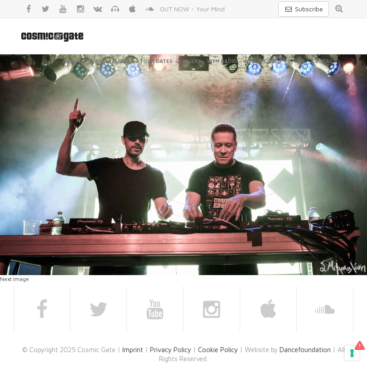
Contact (324, 61)
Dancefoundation (305, 349)
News (94, 61)
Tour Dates (156, 61)
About (72, 61)
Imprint (132, 349)
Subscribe (303, 9)
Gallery (190, 61)
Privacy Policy (170, 349)
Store (296, 61)
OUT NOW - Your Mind (192, 9)
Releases (120, 61)
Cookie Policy (218, 349)
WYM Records (262, 61)
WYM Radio (222, 61)
